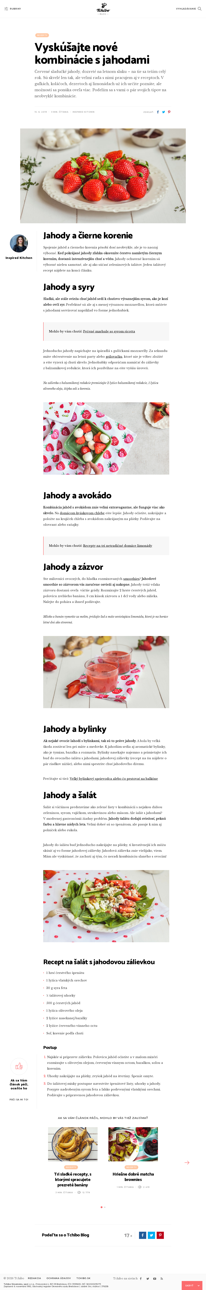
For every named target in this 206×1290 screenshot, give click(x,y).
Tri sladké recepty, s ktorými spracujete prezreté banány (72, 1180)
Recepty (42, 35)
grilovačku (114, 356)
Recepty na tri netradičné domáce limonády (117, 545)
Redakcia (34, 1278)
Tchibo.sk (83, 1278)
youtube (155, 1279)
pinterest (169, 112)
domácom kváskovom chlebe (82, 513)
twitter (163, 112)
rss (162, 1279)
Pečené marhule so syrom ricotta (109, 331)
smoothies (131, 579)
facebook (158, 112)
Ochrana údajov (58, 1278)
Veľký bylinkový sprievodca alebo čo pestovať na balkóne (114, 778)
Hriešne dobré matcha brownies (133, 1177)
